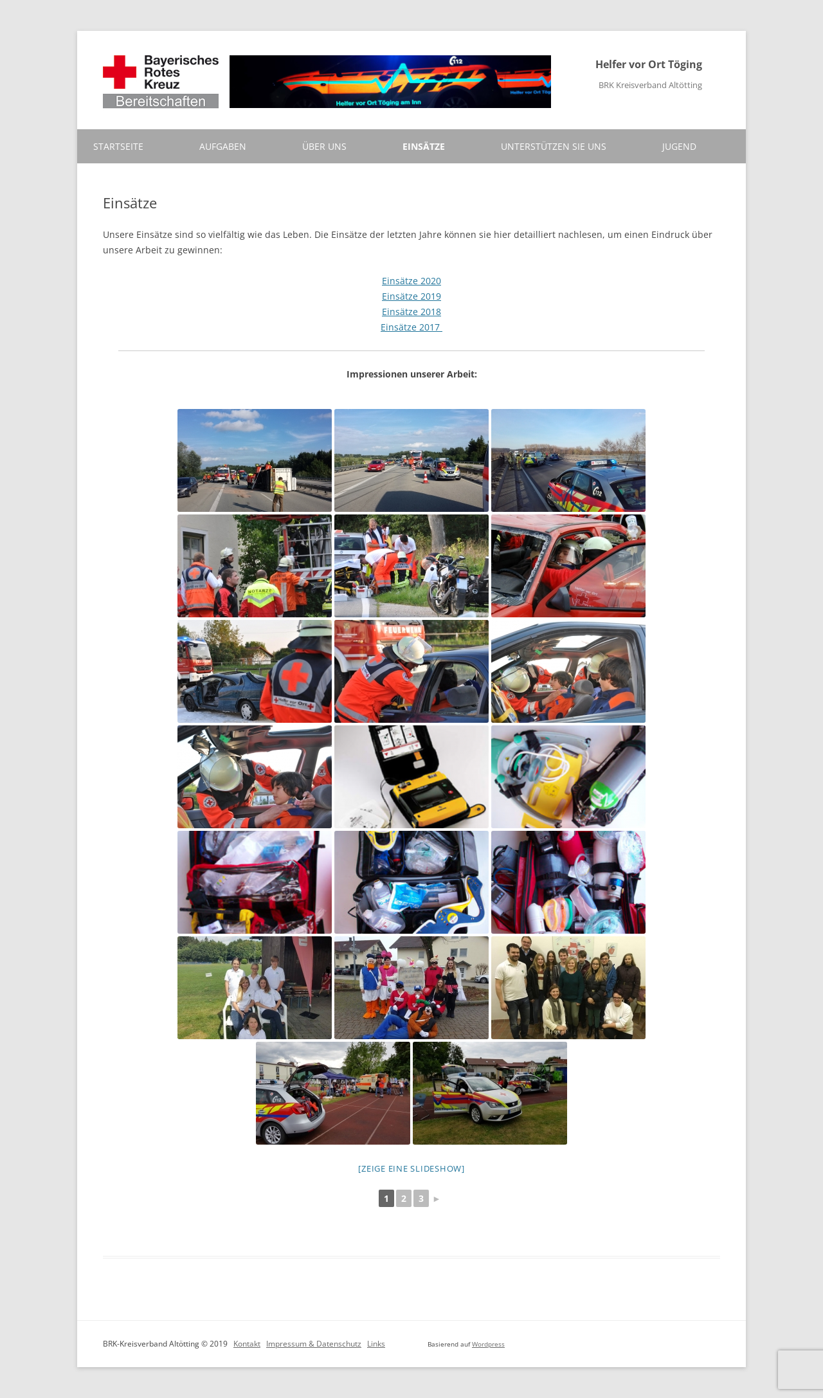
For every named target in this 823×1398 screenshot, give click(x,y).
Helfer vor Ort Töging (648, 64)
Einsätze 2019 (411, 296)
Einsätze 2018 (411, 311)
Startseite (118, 146)
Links (376, 1343)
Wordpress (488, 1343)
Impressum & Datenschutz (313, 1343)
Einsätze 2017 (411, 327)
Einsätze (423, 146)
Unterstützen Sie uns (553, 146)
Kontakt (246, 1343)
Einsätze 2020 (411, 281)
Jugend (679, 146)
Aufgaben (222, 146)
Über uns (324, 146)
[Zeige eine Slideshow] (411, 1168)
